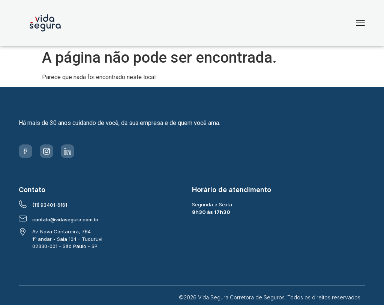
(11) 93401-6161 (49, 205)
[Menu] (360, 23)
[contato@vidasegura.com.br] (23, 218)
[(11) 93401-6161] (23, 204)
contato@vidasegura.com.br (65, 219)
